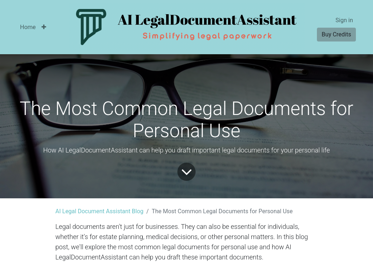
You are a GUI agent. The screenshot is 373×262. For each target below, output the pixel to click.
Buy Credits (336, 34)
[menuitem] (28, 27)
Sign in (344, 20)
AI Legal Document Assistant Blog (99, 211)
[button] (44, 27)
